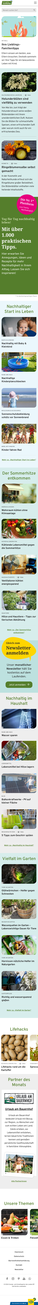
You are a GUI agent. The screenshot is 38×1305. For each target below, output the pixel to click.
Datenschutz (19, 1256)
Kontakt (19, 1265)
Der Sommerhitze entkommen (19, 476)
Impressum (19, 1252)
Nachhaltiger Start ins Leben (19, 309)
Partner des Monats (19, 1082)
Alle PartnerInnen (19, 1181)
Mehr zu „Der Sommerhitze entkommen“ (19, 631)
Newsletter (19, 1270)
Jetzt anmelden (17, 684)
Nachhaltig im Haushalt (19, 701)
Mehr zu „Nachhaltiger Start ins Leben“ (19, 460)
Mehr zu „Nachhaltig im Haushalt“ (19, 845)
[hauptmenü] (35, 2)
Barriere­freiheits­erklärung (19, 1261)
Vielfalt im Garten (19, 859)
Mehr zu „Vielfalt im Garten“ (19, 1010)
